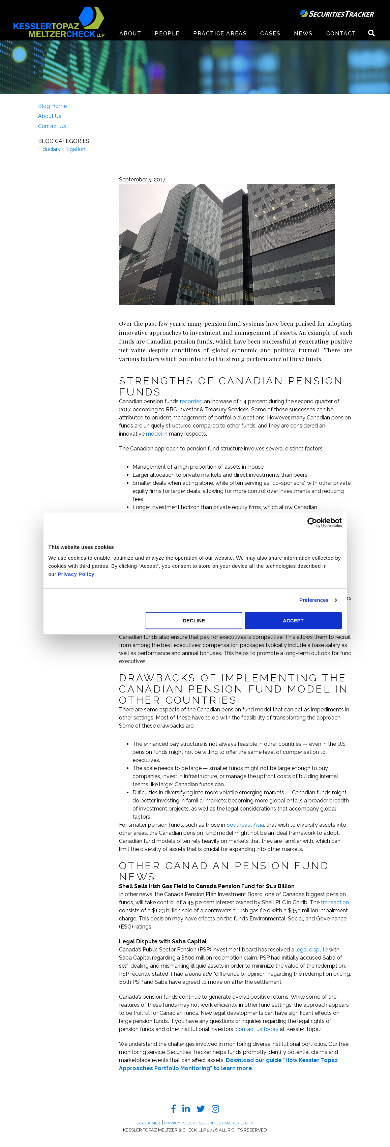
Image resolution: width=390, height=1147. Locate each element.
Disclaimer (148, 1123)
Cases (270, 33)
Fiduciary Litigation (61, 149)
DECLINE (194, 620)
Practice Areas (220, 33)
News (303, 33)
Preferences (314, 600)
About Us (49, 116)
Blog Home (52, 106)
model (154, 434)
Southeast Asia (245, 825)
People (167, 33)
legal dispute (312, 949)
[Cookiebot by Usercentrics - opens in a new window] (312, 523)
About (130, 33)
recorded (191, 401)
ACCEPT (293, 620)
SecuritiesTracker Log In (226, 1123)
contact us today (257, 1029)
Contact (341, 33)
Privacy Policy (76, 574)
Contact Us (52, 126)
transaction (335, 902)
